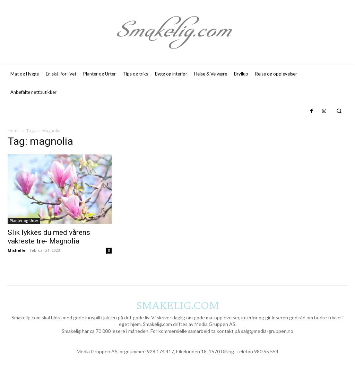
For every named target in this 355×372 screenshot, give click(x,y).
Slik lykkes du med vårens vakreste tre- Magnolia (49, 236)
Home (14, 131)
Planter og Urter (24, 220)
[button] (339, 111)
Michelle (16, 250)
